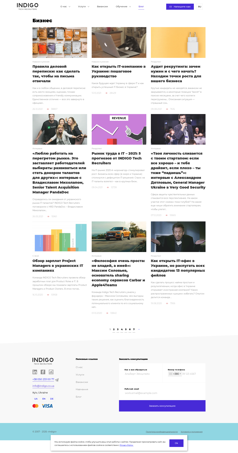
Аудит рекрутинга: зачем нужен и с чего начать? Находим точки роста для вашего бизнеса (177, 74)
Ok (176, 443)
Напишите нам (178, 7)
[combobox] (175, 384)
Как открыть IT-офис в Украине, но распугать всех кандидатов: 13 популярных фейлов (174, 277)
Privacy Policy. (126, 445)
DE (51, 409)
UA (35, 409)
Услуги (85, 6)
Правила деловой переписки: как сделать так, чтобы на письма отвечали (57, 74)
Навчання (81, 398)
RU (198, 7)
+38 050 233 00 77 (43, 389)
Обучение (125, 6)
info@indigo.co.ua (43, 396)
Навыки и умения (40, 62)
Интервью (37, 150)
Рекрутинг (156, 62)
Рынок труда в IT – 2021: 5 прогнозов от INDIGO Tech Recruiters (118, 160)
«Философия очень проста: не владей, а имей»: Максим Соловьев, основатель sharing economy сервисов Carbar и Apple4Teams (118, 283)
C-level (35, 265)
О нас (67, 6)
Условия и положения (190, 444)
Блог (142, 6)
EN (43, 409)
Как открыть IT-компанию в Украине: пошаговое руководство (118, 72)
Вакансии (104, 6)
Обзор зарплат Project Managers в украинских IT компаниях (59, 275)
